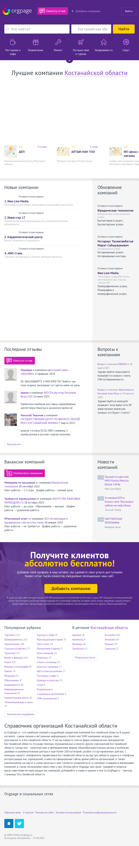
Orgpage (17, 11)
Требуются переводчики (20, 498)
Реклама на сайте (44, 812)
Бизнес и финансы (13, 657)
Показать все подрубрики (20, 714)
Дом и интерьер (45, 653)
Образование (11, 680)
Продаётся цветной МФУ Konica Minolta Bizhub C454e (117, 480)
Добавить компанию (85, 11)
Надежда (26, 370)
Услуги (7, 662)
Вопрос (102, 364)
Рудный (109, 644)
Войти (128, 11)
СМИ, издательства (47, 698)
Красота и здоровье (47, 666)
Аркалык (76, 635)
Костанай (110, 635)
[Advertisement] (69, 110)
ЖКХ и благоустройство (49, 671)
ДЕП (22, 152)
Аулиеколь (77, 639)
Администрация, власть (16, 697)
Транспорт (10, 653)
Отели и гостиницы (47, 662)
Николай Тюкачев (32, 415)
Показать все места (85, 657)
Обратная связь (12, 812)
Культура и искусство (48, 680)
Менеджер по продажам (19, 482)
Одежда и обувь (46, 635)
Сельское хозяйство (15, 648)
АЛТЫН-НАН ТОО (83, 152)
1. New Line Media (16, 201)
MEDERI (122, 364)
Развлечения (44, 689)
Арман (25, 392)
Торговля (9, 635)
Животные (42, 657)
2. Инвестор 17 (14, 218)
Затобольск (78, 648)
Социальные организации (50, 694)
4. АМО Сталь (13, 253)
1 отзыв (94, 146)
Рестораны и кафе (46, 675)
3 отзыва (42, 146)
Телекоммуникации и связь (18, 702)
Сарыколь (110, 648)
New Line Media (108, 273)
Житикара (77, 644)
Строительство (12, 644)
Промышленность (13, 639)
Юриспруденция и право (50, 639)
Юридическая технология (115, 210)
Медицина (9, 675)
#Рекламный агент (16, 518)
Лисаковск (110, 639)
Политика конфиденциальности (99, 812)
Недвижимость (12, 684)
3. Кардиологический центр (23, 237)
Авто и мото (43, 644)
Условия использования (68, 812)
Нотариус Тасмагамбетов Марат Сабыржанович (115, 243)
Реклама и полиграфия (16, 666)
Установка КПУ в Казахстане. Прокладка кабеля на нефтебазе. (119, 501)
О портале (28, 812)
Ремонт (8, 671)
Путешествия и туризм (48, 648)
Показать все (14, 444)
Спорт (40, 684)
